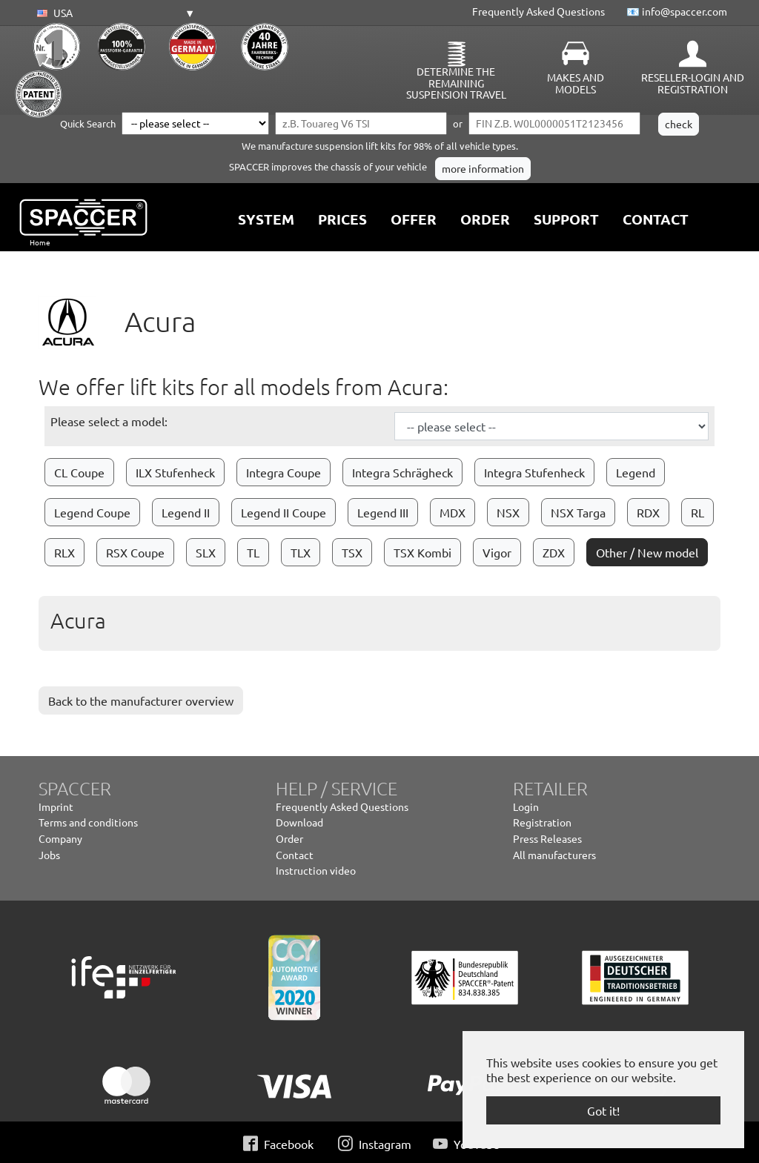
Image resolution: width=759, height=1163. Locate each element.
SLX (206, 552)
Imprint (56, 806)
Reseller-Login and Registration (692, 83)
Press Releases (547, 838)
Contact (295, 854)
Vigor (497, 552)
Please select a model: (109, 421)
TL (253, 552)
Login (526, 806)
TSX (352, 552)
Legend (635, 472)
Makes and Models (575, 83)
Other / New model (647, 552)
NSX (508, 512)
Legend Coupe (92, 512)
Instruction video (316, 870)
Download (299, 822)
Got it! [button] (603, 1110)
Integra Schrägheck (402, 472)
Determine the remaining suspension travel (456, 83)
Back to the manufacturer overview (140, 700)
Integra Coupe (283, 472)
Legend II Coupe (283, 512)
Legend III (382, 512)
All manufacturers (554, 854)
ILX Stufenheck (175, 472)
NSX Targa (578, 512)
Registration (542, 822)
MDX (452, 512)
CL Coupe (79, 472)
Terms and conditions (88, 822)
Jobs (49, 854)
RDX (648, 512)
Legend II (186, 512)
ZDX (554, 552)
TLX (301, 552)
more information (483, 168)
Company (60, 838)
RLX (64, 552)
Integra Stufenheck (534, 472)
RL (697, 512)
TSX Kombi (422, 552)
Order (289, 838)
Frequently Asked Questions (538, 11)
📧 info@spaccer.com (676, 11)
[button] (113, 13)
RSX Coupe (135, 552)
